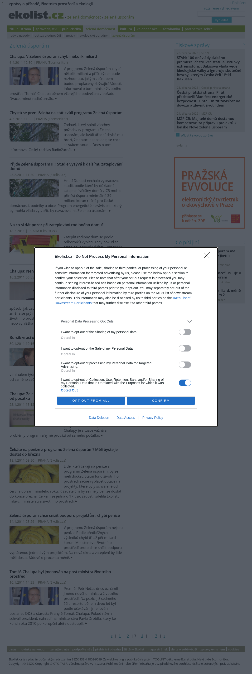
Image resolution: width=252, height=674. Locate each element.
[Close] (208, 256)
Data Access (125, 418)
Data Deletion (99, 418)
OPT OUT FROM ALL (91, 400)
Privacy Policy (152, 418)
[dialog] (126, 337)
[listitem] (126, 321)
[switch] (185, 332)
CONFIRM (161, 400)
